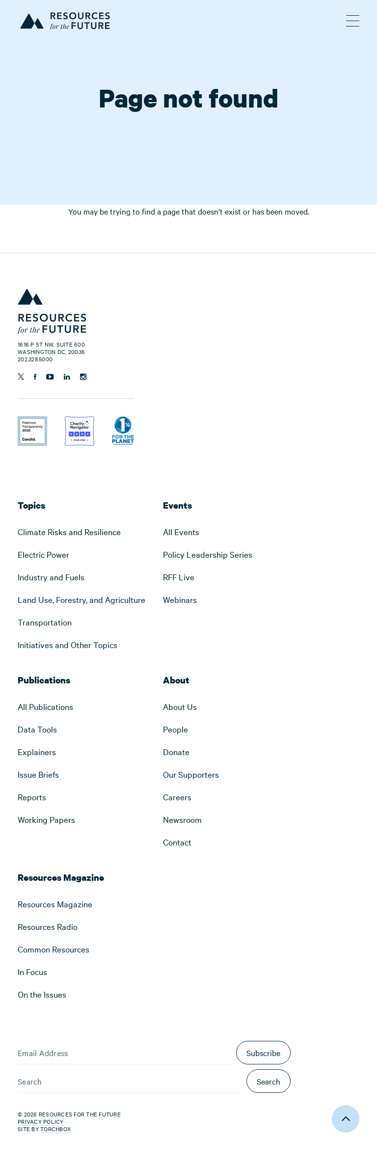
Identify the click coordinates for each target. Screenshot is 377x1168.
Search (268, 1081)
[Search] (130, 1081)
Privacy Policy (41, 1121)
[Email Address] (124, 1052)
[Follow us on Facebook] (35, 377)
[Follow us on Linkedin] (67, 377)
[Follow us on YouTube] (50, 377)
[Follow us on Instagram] (83, 377)
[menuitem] (81, 531)
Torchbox (55, 1129)
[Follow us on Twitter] (21, 376)
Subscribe (263, 1052)
